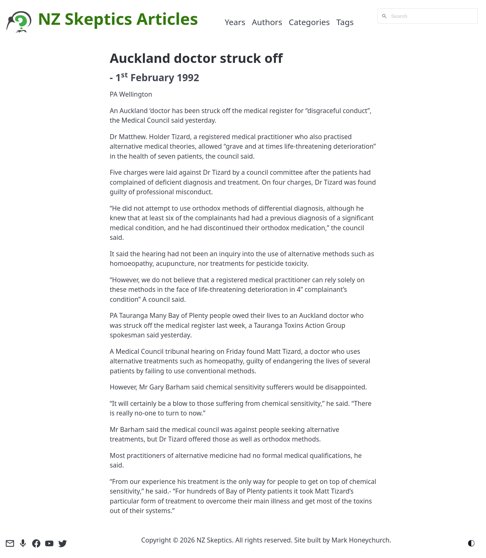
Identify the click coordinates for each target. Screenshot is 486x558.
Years (235, 22)
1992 (188, 77)
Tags (345, 22)
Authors (267, 22)
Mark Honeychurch (361, 540)
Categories (309, 22)
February (152, 77)
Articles (167, 18)
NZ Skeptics (85, 18)
